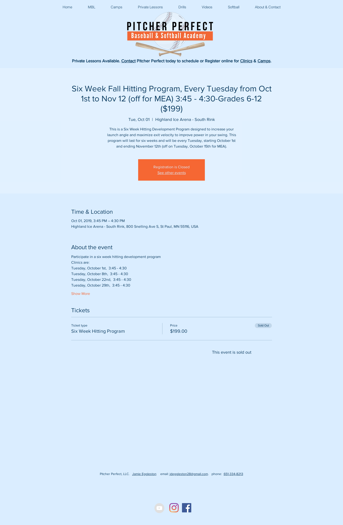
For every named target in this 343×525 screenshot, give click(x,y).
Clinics (246, 61)
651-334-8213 (233, 474)
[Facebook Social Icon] (186, 507)
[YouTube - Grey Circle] (159, 508)
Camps (263, 61)
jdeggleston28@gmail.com (189, 474)
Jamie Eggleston (144, 474)
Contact (128, 61)
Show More (80, 294)
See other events (171, 173)
